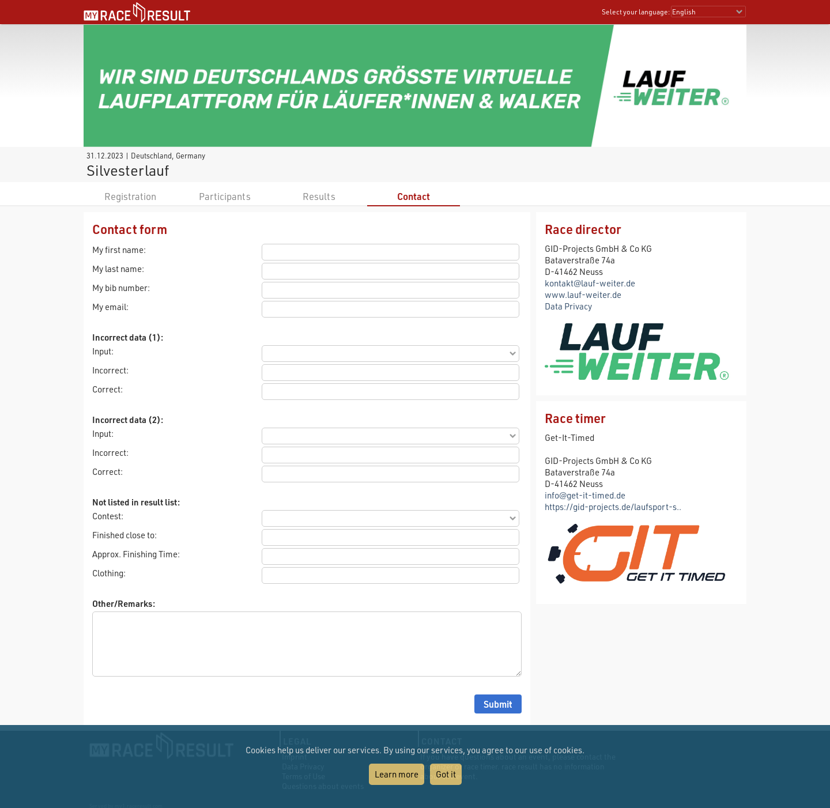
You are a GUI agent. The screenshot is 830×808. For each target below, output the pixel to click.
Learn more (396, 774)
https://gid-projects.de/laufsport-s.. (613, 506)
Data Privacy (568, 306)
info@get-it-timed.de (585, 495)
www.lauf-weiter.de (583, 294)
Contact (413, 196)
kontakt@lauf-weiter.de (590, 283)
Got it (446, 774)
